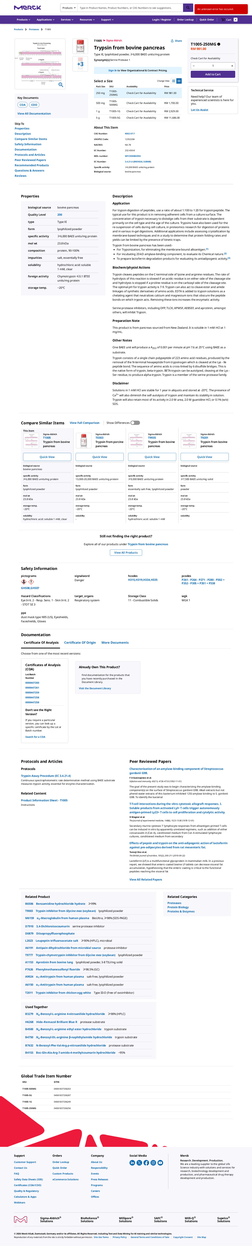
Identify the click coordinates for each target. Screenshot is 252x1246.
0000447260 (32, 682)
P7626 (29, 969)
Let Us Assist (199, 110)
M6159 (29, 918)
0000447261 (32, 687)
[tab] (21, 29)
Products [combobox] (67, 7)
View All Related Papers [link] (146, 879)
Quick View (47, 457)
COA (23, 105)
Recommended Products (32, 165)
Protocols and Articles (30, 155)
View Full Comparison (84, 423)
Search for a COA (35, 736)
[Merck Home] (27, 8)
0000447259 (32, 692)
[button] (161, 19)
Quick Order (207, 19)
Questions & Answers (29, 170)
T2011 (29, 993)
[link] (31, 1162)
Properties (22, 128)
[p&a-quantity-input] (213, 66)
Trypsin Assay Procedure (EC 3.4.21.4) (46, 776)
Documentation (26, 149)
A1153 (29, 962)
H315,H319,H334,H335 (143, 580)
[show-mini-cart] (229, 19)
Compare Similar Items (31, 139)
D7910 (29, 926)
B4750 (29, 1037)
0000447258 (32, 697)
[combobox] (126, 8)
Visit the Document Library (95, 688)
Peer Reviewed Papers (30, 160)
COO (34, 105)
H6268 (29, 1022)
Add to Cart (212, 74)
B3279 (29, 1014)
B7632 (29, 1045)
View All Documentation (34, 113)
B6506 (29, 904)
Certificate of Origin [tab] (80, 642)
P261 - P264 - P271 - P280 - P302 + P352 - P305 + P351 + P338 (203, 581)
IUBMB (146, 161)
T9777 (29, 955)
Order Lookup (185, 19)
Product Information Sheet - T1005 (44, 800)
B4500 (29, 1029)
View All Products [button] (126, 552)
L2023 (29, 941)
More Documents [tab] (115, 642)
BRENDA (138, 161)
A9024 (29, 976)
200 (59, 215)
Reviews (20, 176)
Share (176, 40)
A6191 (29, 948)
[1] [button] (207, 248)
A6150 (29, 985)
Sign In (112, 70)
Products (18, 29)
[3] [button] (229, 257)
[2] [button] (225, 253)
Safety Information (28, 144)
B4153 (29, 1053)
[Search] (188, 8)
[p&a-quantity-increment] (232, 66)
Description (23, 134)
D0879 (29, 933)
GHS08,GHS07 (30, 588)
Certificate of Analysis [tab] (41, 642)
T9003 (29, 911)
